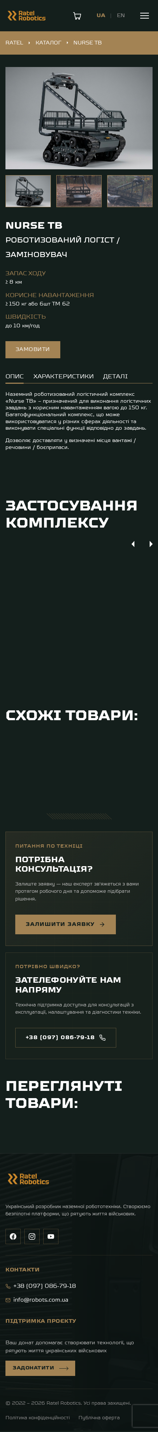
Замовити (33, 349)
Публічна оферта (99, 1419)
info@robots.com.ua (36, 1301)
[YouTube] (50, 1237)
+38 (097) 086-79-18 (40, 1287)
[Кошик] (77, 15)
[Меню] (145, 16)
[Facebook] (13, 1237)
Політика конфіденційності (37, 1419)
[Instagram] (32, 1237)
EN (121, 15)
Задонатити (40, 1369)
